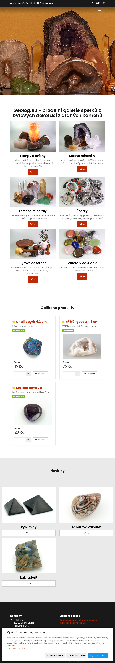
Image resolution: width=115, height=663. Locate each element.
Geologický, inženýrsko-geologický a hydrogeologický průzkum (78, 621)
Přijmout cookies (98, 655)
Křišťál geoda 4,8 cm (81, 322)
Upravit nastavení (55, 655)
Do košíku (40, 373)
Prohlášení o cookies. (16, 648)
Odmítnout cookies (77, 655)
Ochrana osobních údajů (74, 661)
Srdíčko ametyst (29, 388)
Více (32, 172)
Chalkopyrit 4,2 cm (31, 322)
